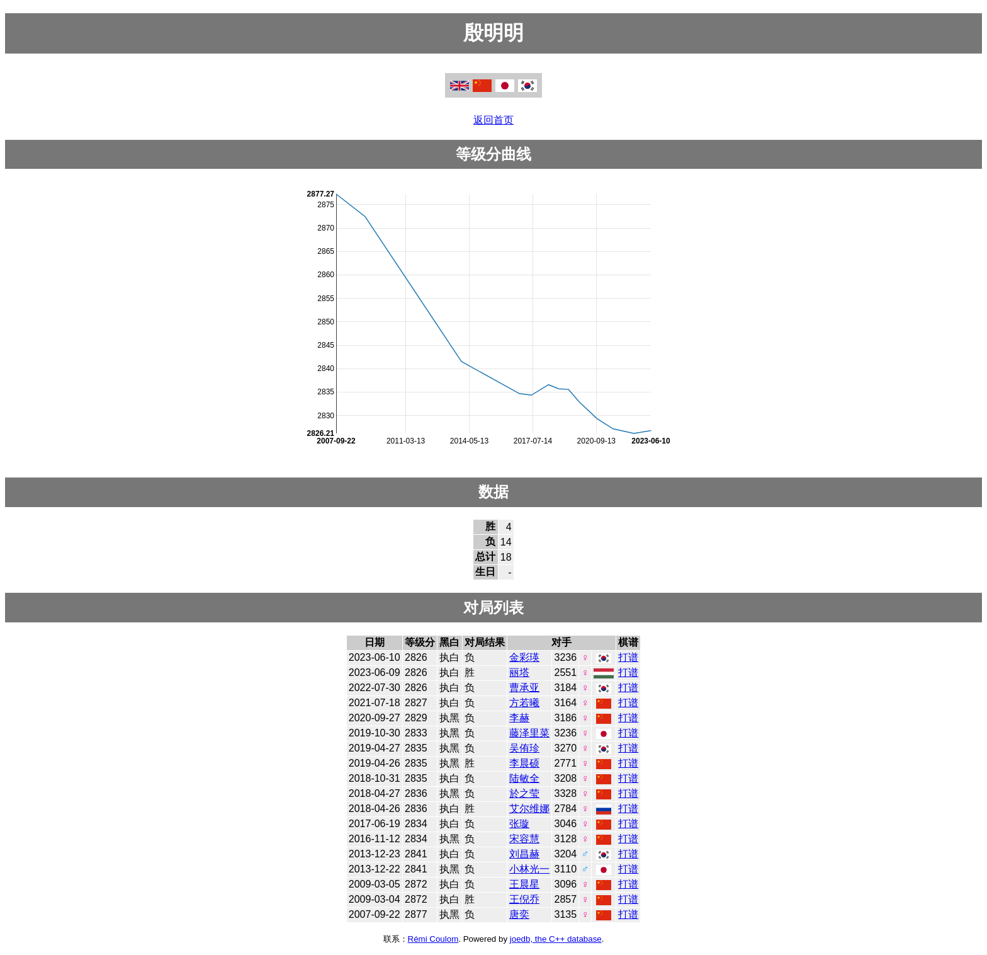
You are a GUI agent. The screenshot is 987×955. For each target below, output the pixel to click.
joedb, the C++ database (556, 939)
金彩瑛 (524, 657)
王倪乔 (524, 899)
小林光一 (529, 869)
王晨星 (524, 884)
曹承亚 (524, 687)
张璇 (519, 823)
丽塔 (519, 672)
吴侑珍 (524, 748)
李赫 (519, 717)
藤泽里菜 (529, 733)
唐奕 (519, 914)
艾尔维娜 (529, 808)
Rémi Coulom (433, 939)
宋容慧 (524, 838)
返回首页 (493, 120)
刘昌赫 (524, 854)
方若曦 (524, 702)
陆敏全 (524, 778)
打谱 (628, 657)
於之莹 (524, 793)
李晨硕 (524, 763)
